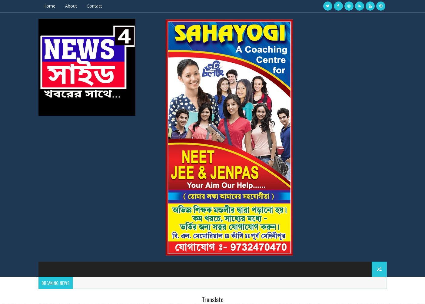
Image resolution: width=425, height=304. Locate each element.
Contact (94, 6)
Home (49, 6)
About (71, 6)
